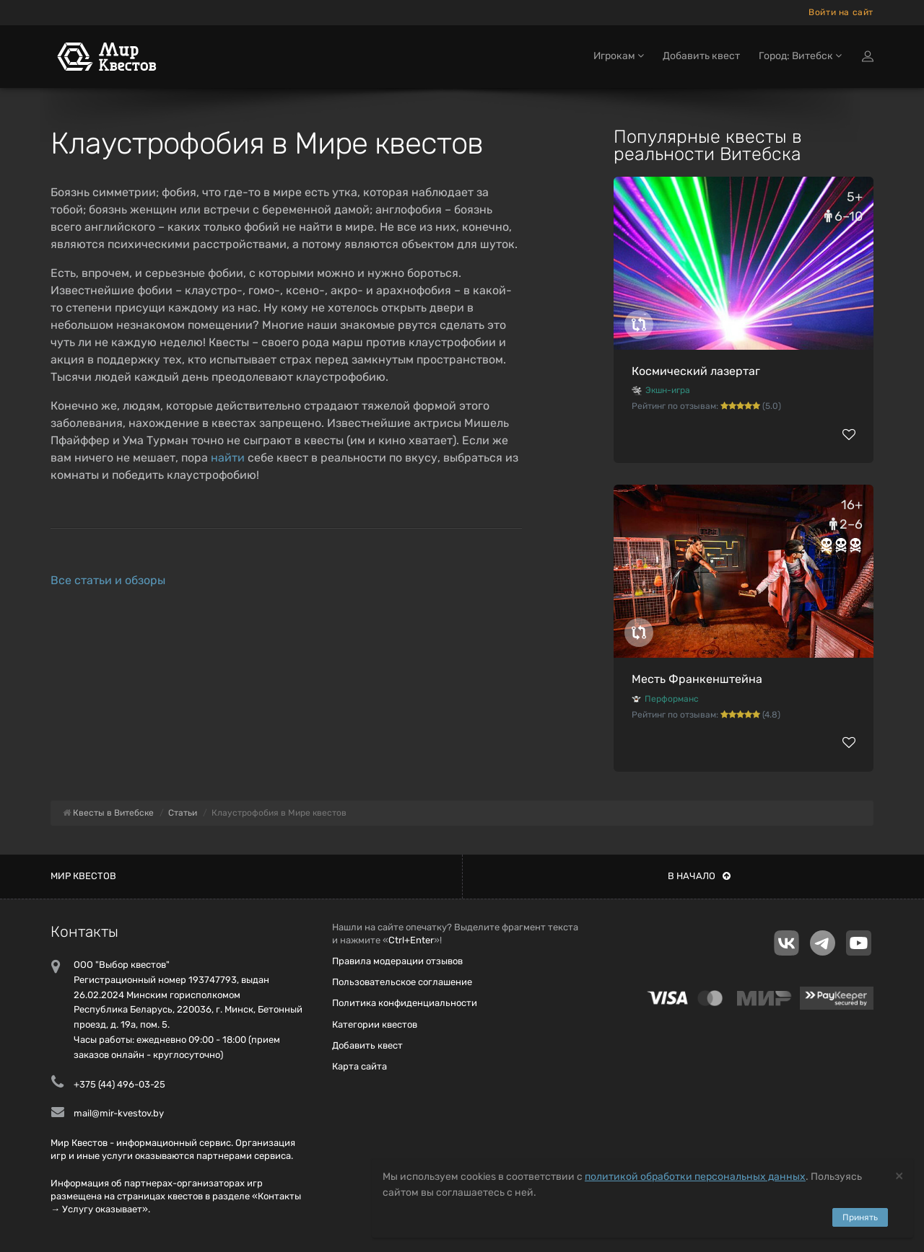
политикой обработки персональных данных (695, 1177)
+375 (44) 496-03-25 (119, 1084)
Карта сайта (359, 1066)
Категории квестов (374, 1024)
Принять (860, 1217)
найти (228, 457)
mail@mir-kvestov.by (119, 1113)
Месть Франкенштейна (697, 679)
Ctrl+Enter (411, 940)
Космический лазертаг (696, 371)
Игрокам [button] (618, 56)
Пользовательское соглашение (402, 982)
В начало (699, 875)
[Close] (899, 1175)
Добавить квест (701, 56)
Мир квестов (83, 875)
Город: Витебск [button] (800, 56)
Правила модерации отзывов (397, 961)
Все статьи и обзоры (108, 580)
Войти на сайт (840, 12)
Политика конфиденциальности (404, 1002)
